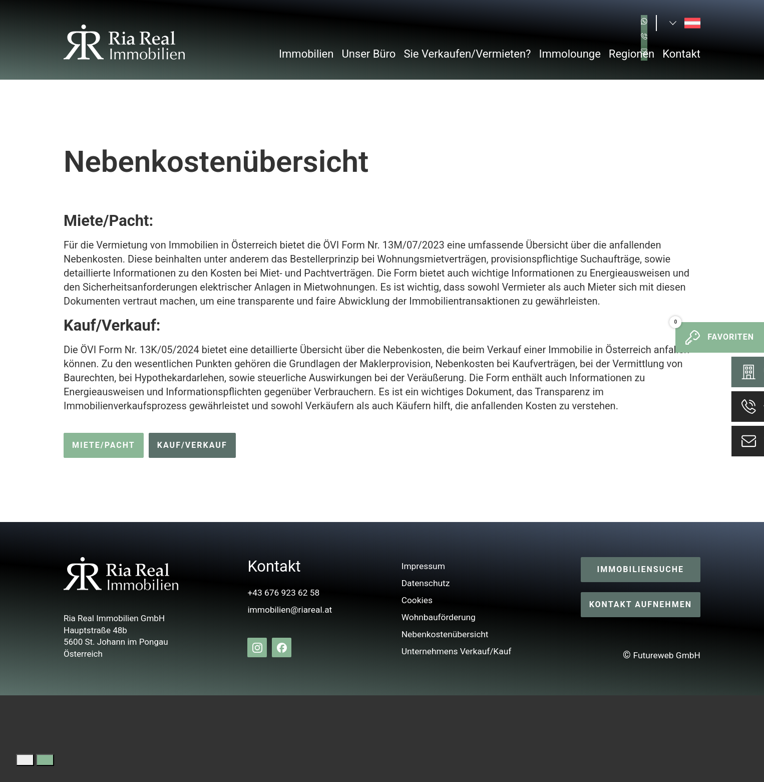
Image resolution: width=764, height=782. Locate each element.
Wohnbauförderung (437, 617)
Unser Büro (368, 54)
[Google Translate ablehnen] (25, 760)
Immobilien (306, 54)
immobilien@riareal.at (286, 610)
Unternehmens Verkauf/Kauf (458, 651)
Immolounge (570, 54)
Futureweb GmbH (661, 655)
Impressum (420, 566)
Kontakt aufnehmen (640, 605)
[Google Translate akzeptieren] (45, 760)
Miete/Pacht (103, 445)
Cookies (413, 600)
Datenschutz (423, 583)
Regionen (631, 54)
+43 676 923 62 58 (278, 593)
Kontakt (681, 54)
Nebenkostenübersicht (445, 634)
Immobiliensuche (640, 570)
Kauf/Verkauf (192, 445)
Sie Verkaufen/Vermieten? (467, 54)
